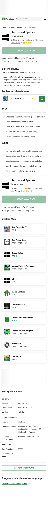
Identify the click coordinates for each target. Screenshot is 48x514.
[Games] (19, 27)
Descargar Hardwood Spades (14, 483)
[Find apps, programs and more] (29, 19)
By (22, 40)
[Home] (4, 27)
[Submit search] (18, 19)
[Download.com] (8, 19)
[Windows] (11, 27)
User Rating (22, 42)
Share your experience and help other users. (21, 61)
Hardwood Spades (23, 33)
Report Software (24, 468)
